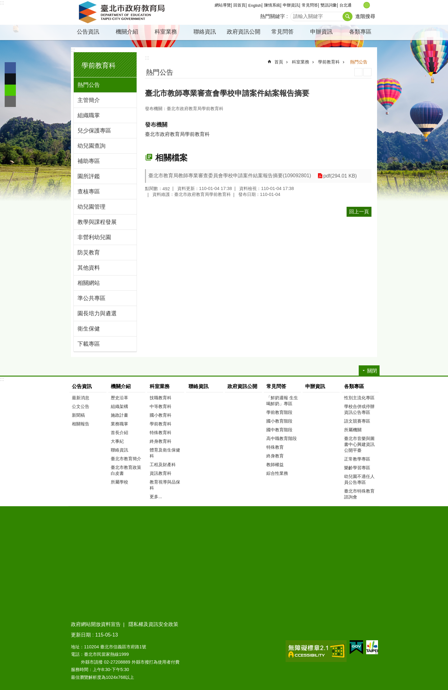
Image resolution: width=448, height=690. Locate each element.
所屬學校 (119, 481)
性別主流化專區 (359, 397)
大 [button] (373, 5)
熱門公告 (88, 85)
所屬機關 (353, 429)
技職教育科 (160, 397)
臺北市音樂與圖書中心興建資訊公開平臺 (359, 444)
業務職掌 (119, 423)
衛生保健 (88, 329)
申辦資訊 (291, 5)
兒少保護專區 (94, 130)
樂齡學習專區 (357, 467)
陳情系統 (272, 5)
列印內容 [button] (358, 72)
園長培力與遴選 (97, 313)
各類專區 (360, 32)
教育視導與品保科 (165, 484)
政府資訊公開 (243, 32)
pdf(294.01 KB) (340, 175)
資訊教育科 (160, 473)
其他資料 (88, 268)
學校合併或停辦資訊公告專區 (359, 409)
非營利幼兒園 (94, 237)
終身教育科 (160, 441)
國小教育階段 (279, 421)
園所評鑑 (88, 176)
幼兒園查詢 (91, 146)
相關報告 (80, 423)
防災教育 (88, 252)
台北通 (345, 5)
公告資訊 (88, 32)
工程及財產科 (163, 464)
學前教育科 (99, 65)
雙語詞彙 (328, 5)
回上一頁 (359, 211)
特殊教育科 (160, 432)
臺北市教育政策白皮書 (126, 470)
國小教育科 (160, 415)
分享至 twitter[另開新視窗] (10, 79)
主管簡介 (88, 100)
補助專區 (88, 161)
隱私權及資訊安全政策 (153, 624)
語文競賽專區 (357, 421)
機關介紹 (127, 32)
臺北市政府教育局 (122, 12)
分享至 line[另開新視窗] (10, 90)
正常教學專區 (357, 458)
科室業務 (166, 32)
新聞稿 (78, 415)
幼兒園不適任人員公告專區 (359, 479)
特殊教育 (275, 447)
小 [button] (360, 5)
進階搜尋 (365, 16)
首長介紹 (119, 432)
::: (2, 2)
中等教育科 (160, 406)
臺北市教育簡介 (126, 458)
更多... (156, 496)
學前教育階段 (279, 412)
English (254, 5)
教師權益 (275, 464)
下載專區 (88, 344)
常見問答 (310, 5)
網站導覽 (223, 5)
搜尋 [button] (347, 16)
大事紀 (117, 441)
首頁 (278, 61)
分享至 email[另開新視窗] (10, 101)
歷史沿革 (119, 397)
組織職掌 (88, 115)
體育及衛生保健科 (165, 452)
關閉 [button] (372, 370)
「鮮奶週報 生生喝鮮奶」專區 (282, 400)
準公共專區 (91, 298)
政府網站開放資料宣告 (96, 624)
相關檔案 (171, 157)
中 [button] (366, 5)
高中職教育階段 (281, 438)
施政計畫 (119, 415)
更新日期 (81, 634)
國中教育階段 (279, 429)
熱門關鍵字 (272, 16)
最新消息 (80, 397)
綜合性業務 (277, 473)
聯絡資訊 (205, 32)
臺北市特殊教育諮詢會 (359, 494)
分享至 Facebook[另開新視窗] (10, 67)
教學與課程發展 (97, 222)
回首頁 (239, 5)
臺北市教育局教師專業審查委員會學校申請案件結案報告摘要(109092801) (229, 175)
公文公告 (80, 406)
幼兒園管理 (91, 207)
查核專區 (88, 191)
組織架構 (119, 406)
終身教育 (275, 455)
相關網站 (88, 283)
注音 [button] (367, 72)
